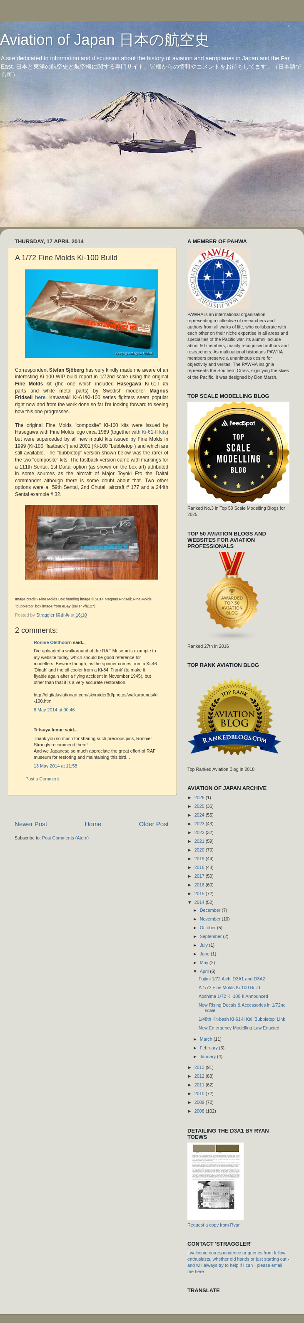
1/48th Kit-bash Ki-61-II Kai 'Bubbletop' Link (242, 1019)
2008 (200, 1110)
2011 (200, 1084)
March (207, 1039)
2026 (200, 797)
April (205, 971)
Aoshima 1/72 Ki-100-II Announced (233, 996)
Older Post (154, 823)
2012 (200, 1076)
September (211, 936)
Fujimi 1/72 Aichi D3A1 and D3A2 (232, 978)
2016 (200, 884)
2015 (200, 893)
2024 (200, 814)
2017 (200, 876)
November (211, 918)
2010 (200, 1093)
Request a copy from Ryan (214, 1224)
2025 (200, 806)
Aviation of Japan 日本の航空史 (104, 39)
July (204, 945)
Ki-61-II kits (154, 432)
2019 (200, 858)
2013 (200, 1067)
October (208, 927)
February (209, 1047)
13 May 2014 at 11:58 (55, 765)
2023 (200, 823)
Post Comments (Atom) (65, 837)
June (205, 953)
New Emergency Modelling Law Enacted (239, 1027)
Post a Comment (42, 778)
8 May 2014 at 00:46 (54, 709)
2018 (200, 867)
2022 (200, 832)
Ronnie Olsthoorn (53, 642)
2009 (200, 1102)
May (204, 962)
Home (93, 823)
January (208, 1056)
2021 (200, 841)
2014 (200, 902)
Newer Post (31, 823)
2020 (200, 849)
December (211, 910)
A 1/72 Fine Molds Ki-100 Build (229, 987)
